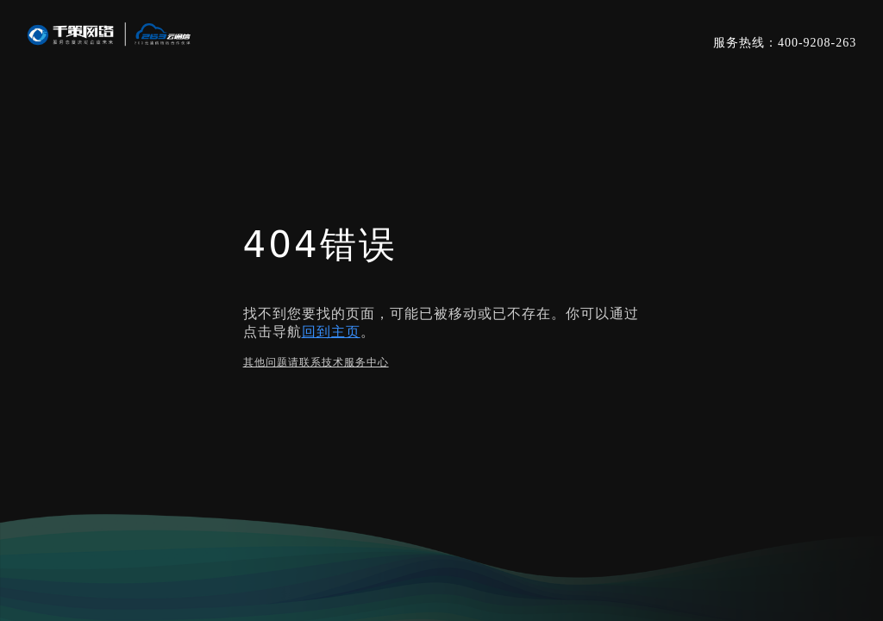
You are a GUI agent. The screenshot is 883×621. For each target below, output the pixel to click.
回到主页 (331, 331)
